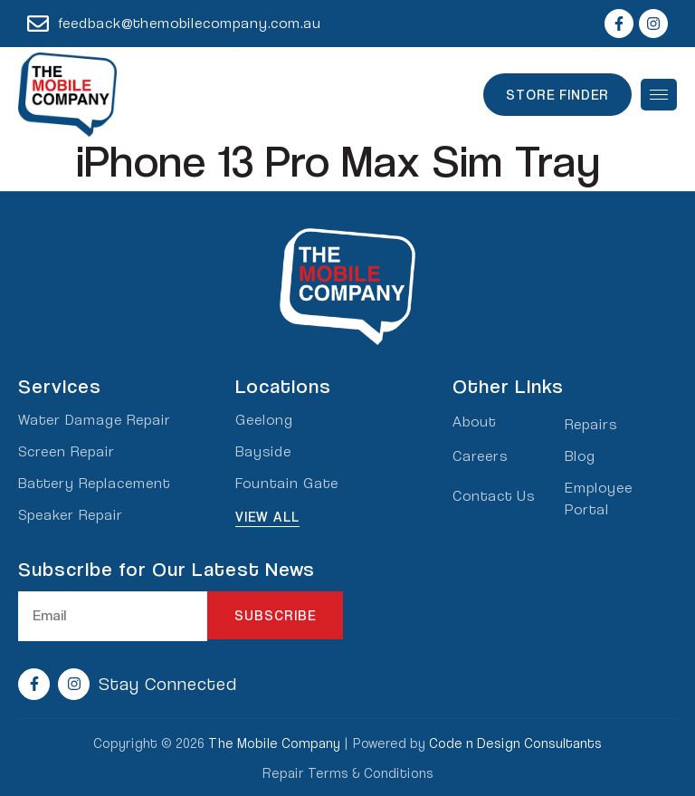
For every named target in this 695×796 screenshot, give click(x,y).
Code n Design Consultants (515, 742)
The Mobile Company (274, 742)
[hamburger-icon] (659, 94)
